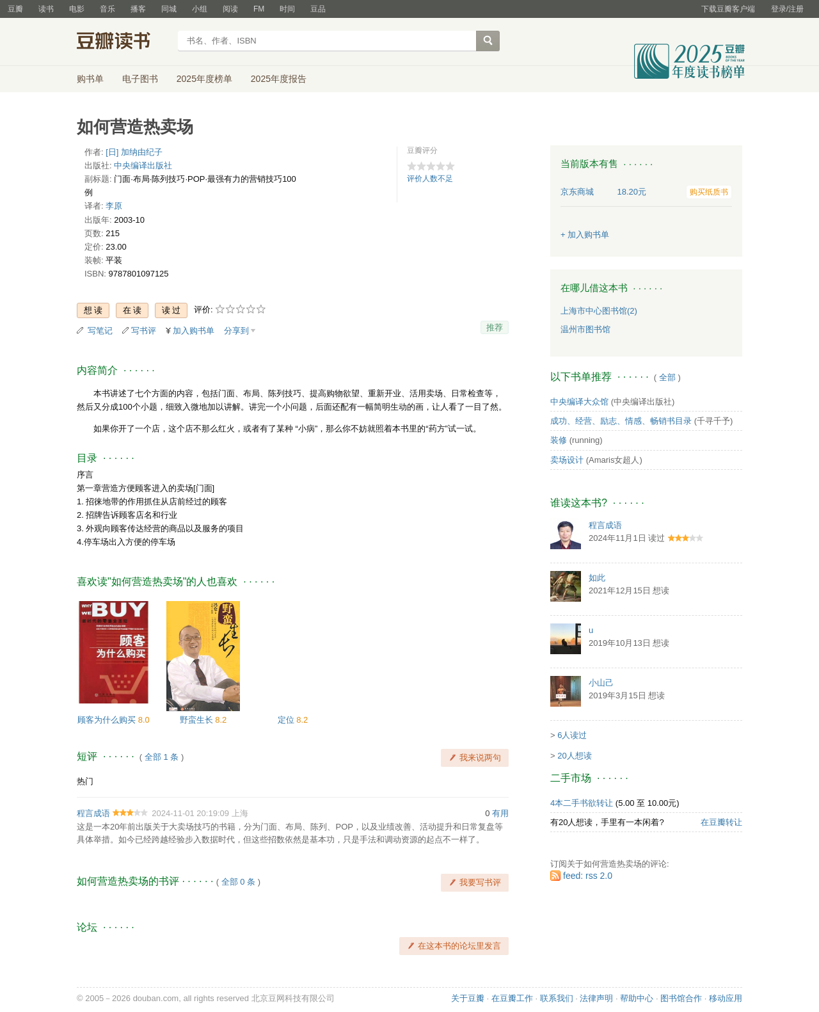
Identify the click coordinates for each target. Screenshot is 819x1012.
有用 (500, 813)
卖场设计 (567, 460)
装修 (558, 440)
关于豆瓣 (467, 998)
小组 (199, 8)
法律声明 (596, 998)
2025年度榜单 (204, 79)
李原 (114, 206)
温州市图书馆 (585, 329)
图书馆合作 (681, 998)
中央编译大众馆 (579, 401)
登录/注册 (787, 8)
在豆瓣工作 (512, 998)
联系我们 (556, 998)
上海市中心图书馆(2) (599, 311)
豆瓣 (15, 8)
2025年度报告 (278, 79)
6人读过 (572, 735)
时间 (287, 8)
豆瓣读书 (123, 42)
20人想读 (574, 755)
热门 (85, 781)
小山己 (601, 682)
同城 (169, 8)
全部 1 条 (162, 757)
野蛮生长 (198, 720)
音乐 (107, 8)
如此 (597, 577)
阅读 (230, 8)
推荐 (494, 327)
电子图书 (140, 79)
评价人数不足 (430, 178)
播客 (138, 8)
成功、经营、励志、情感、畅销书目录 (621, 421)
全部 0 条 (238, 882)
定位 (287, 720)
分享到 (236, 330)
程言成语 (93, 813)
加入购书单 (193, 330)
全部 (667, 377)
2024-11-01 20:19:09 (190, 813)
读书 (46, 8)
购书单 (90, 79)
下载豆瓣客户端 (728, 8)
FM (258, 8)
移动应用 (725, 998)
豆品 (318, 8)
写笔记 (100, 330)
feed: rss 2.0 (587, 876)
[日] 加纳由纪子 (134, 152)
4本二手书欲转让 (581, 803)
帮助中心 (636, 998)
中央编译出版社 (143, 165)
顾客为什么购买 (107, 720)
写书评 (143, 330)
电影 (76, 8)
